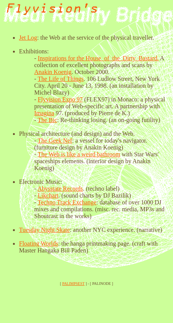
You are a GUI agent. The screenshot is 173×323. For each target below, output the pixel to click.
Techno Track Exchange (67, 202)
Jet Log (28, 37)
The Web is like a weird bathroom (79, 154)
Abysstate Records (60, 188)
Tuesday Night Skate (44, 230)
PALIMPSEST (73, 283)
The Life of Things (61, 79)
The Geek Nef (55, 140)
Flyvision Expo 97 (60, 99)
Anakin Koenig (52, 72)
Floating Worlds (38, 243)
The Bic (47, 120)
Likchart (48, 195)
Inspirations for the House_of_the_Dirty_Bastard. (98, 58)
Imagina (44, 113)
